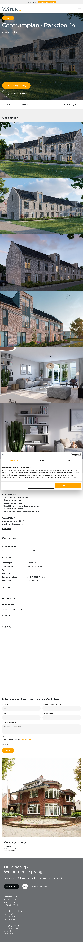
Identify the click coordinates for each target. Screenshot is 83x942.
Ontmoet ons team (39, 887)
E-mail (4, 713)
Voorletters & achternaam (51, 704)
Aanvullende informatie (10, 723)
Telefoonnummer (48, 713)
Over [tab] (68, 460)
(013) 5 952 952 (9, 851)
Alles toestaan (68, 486)
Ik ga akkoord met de (18, 739)
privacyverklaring (26, 739)
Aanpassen (41, 486)
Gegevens (5, 704)
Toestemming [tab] (14, 460)
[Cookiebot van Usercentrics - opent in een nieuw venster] (72, 454)
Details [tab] (41, 460)
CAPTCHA (5, 744)
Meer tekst (6, 529)
